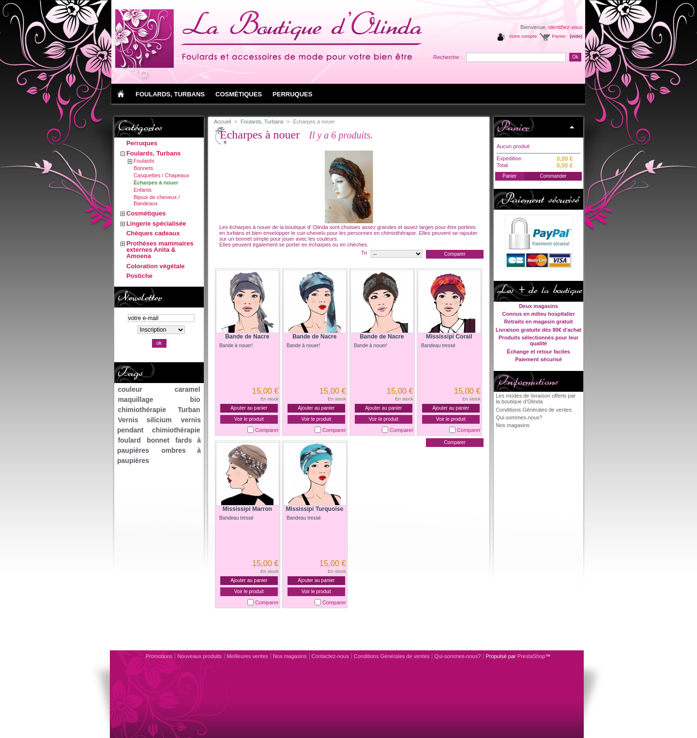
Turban (189, 410)
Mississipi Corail (449, 336)
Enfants (143, 190)
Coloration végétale (155, 266)
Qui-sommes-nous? (519, 417)
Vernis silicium (144, 420)
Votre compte (523, 36)
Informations (527, 381)
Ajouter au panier (248, 408)
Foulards (144, 161)
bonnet (158, 440)
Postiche (139, 275)
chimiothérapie (142, 410)
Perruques (141, 143)
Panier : (560, 36)
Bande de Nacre (247, 336)
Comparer (267, 430)
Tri (364, 253)
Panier (513, 127)
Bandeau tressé (438, 345)
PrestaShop (531, 656)
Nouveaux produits (199, 656)
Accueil (222, 121)
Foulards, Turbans (153, 153)
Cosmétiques (146, 213)
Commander (553, 176)
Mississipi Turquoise (314, 509)
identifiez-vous (565, 27)
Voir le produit (249, 419)
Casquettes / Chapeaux (161, 175)
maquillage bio (159, 399)
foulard (129, 440)
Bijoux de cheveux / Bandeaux (157, 200)
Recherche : (447, 57)
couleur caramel (159, 389)
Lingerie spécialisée (156, 223)
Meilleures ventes (247, 656)
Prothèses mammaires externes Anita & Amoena (160, 250)
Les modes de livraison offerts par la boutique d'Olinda (536, 398)
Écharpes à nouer (156, 182)
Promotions (159, 656)
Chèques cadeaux (153, 233)
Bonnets (143, 168)
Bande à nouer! (236, 345)
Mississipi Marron (247, 509)
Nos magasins (513, 425)
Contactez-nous (330, 656)
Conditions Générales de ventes (534, 410)
